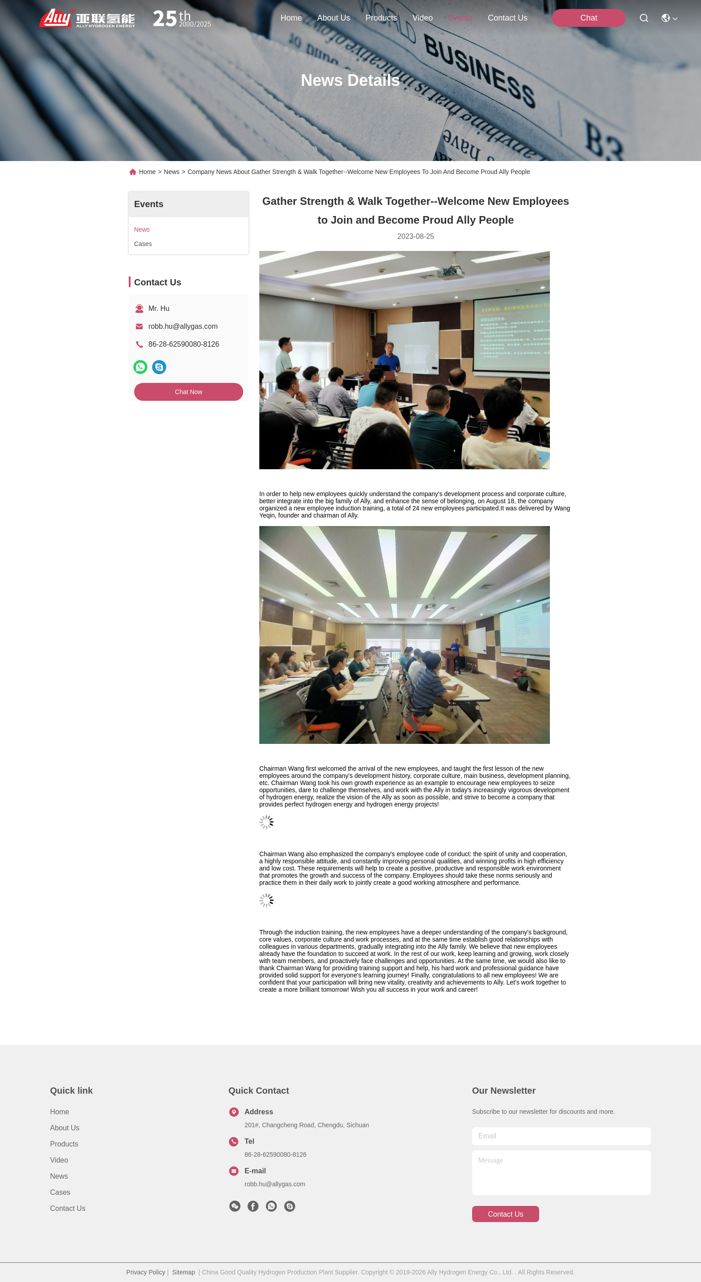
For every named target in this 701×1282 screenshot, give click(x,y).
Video (59, 1160)
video (423, 17)
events (460, 17)
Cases (60, 1192)
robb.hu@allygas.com (183, 326)
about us (333, 17)
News (172, 171)
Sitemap (183, 1272)
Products (64, 1144)
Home (291, 17)
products (381, 17)
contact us (508, 17)
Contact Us (67, 1208)
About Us (65, 1128)
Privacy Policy (146, 1272)
